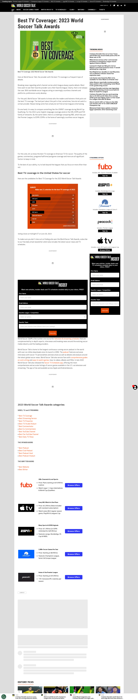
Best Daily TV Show (26, 436)
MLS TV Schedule (55, 1)
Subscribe (53, 333)
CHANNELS (92, 9)
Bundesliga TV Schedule (109, 1)
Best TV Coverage (25, 415)
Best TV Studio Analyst (27, 423)
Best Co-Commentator (27, 429)
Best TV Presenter (26, 421)
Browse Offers (74, 485)
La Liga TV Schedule (82, 1)
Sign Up (105, 175)
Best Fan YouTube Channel (28, 434)
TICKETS (102, 9)
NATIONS (82, 9)
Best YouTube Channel (27, 431)
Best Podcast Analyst (27, 455)
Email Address (23, 303)
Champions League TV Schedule (40, 1)
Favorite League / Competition (29, 313)
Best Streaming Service (28, 418)
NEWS (18, 9)
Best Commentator (26, 426)
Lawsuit (22, 592)
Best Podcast (24, 448)
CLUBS (73, 9)
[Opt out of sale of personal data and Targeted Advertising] (3, 696)
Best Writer (23, 469)
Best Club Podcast (26, 450)
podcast (66, 352)
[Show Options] (85, 317)
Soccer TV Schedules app (53, 362)
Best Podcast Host (26, 453)
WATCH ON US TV (47, 9)
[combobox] (52, 317)
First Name (22, 293)
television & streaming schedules (66, 338)
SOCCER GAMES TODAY (31, 9)
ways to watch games (40, 360)
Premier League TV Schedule (21, 1)
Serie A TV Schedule (95, 1)
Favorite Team (23, 322)
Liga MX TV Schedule (68, 1)
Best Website (24, 467)
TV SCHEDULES (61, 9)
